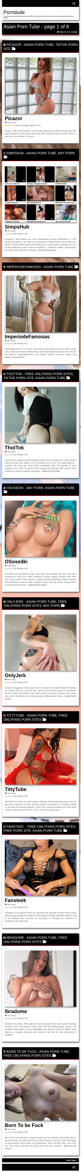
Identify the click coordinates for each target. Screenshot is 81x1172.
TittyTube (15, 715)
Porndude (14, 12)
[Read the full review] (47, 250)
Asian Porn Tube (39, 45)
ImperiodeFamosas (24, 267)
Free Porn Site (17, 830)
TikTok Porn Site (18, 378)
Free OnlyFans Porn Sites (49, 374)
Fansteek (16, 826)
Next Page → (72, 1160)
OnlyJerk (15, 601)
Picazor (14, 45)
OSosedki (15, 488)
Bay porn (66, 153)
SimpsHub (15, 153)
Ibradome (15, 937)
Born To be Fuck (22, 1051)
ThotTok (14, 374)
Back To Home (67, 32)
